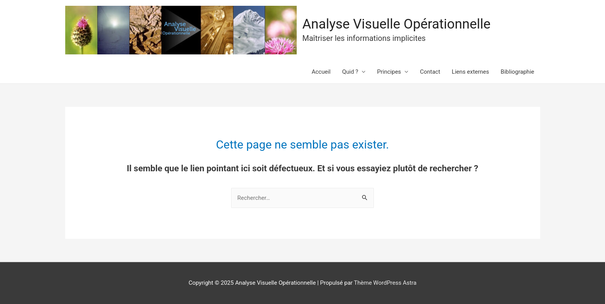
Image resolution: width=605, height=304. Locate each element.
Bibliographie (517, 71)
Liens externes (470, 71)
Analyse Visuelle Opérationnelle (396, 24)
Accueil (321, 71)
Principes (389, 71)
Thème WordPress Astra (385, 282)
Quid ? (350, 71)
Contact (430, 71)
